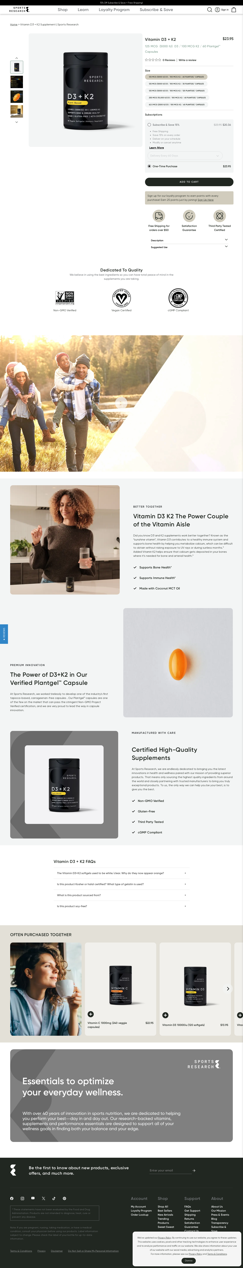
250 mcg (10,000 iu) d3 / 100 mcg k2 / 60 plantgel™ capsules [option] (177, 98)
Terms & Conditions (217, 1254)
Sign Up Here (206, 199)
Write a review (187, 60)
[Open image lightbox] (85, 90)
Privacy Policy (164, 1237)
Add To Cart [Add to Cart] (189, 181)
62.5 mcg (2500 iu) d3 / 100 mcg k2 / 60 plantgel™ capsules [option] (176, 105)
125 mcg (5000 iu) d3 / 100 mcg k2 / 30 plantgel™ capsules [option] (176, 84)
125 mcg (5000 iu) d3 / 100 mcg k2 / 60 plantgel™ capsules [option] (176, 77)
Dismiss (188, 1260)
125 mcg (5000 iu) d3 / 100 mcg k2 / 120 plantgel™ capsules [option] (176, 91)
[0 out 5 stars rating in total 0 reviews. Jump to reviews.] (160, 60)
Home (13, 24)
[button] (4, 634)
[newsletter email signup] (170, 1170)
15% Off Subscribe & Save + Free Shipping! (121, 3)
